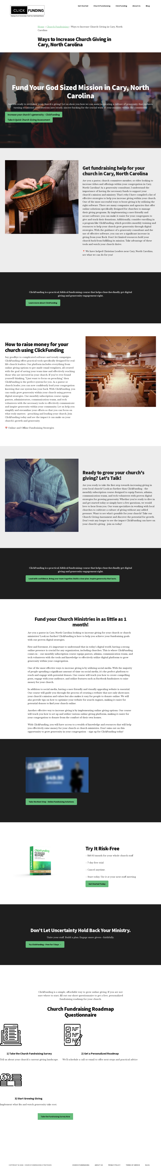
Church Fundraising (58, 26)
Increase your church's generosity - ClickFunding (34, 114)
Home (41, 26)
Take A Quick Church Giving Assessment (29, 119)
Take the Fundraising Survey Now (55, 1116)
